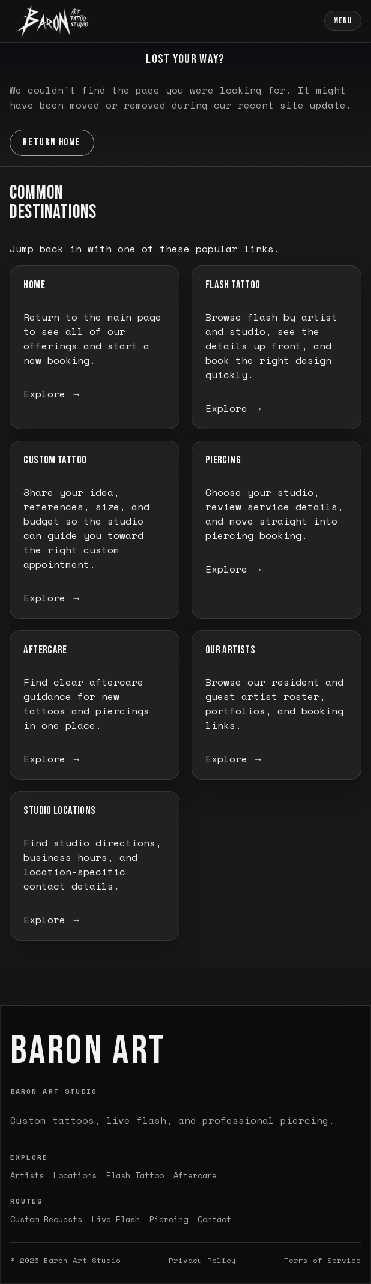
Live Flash (116, 1219)
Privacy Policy (202, 1260)
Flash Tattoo (135, 1175)
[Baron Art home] (52, 21)
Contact (214, 1219)
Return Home (52, 142)
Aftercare (195, 1175)
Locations (75, 1175)
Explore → (52, 394)
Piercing (168, 1219)
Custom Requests (46, 1219)
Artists (27, 1175)
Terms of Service (322, 1260)
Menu (342, 21)
